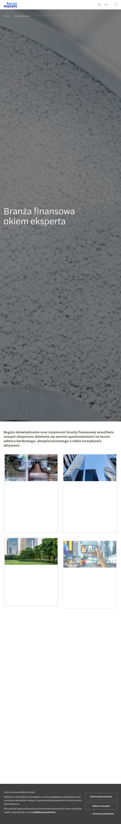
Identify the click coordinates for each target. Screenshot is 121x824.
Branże (7, 15)
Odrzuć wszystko (101, 806)
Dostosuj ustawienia (101, 813)
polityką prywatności (44, 812)
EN (106, 4)
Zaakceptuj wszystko (101, 796)
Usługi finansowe (22, 14)
